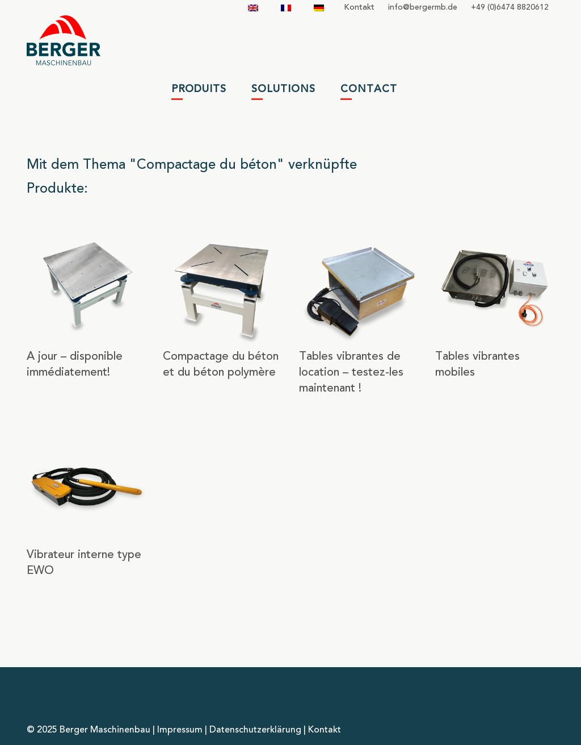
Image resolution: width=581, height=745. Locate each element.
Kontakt (359, 7)
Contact (368, 89)
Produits (198, 89)
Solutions (283, 89)
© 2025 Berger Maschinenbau (88, 730)
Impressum (180, 730)
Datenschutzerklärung (255, 730)
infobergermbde (422, 7)
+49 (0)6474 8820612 (510, 7)
